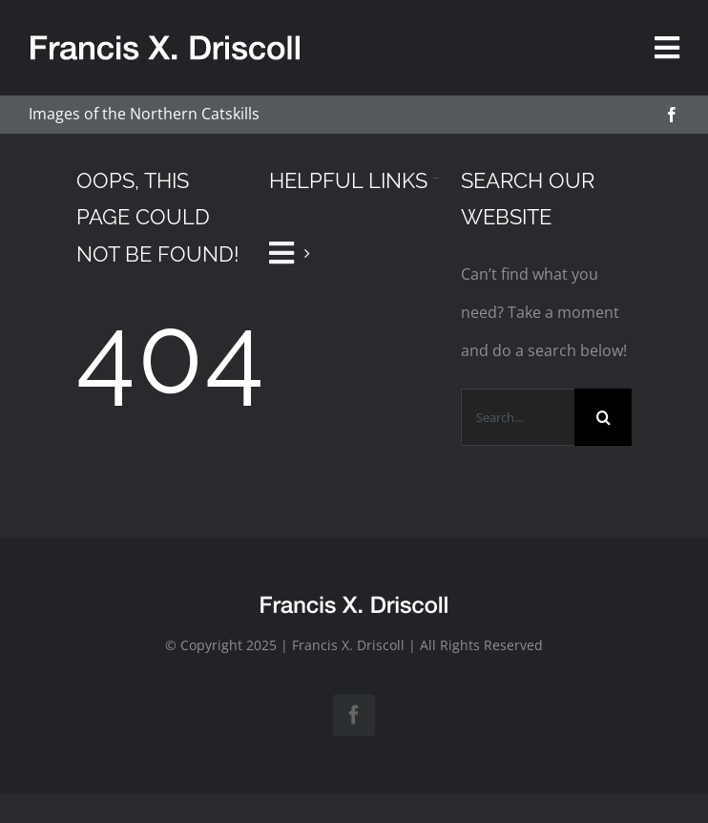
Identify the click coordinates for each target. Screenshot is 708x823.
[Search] (603, 417)
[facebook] (671, 114)
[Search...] (517, 417)
